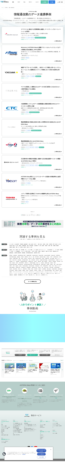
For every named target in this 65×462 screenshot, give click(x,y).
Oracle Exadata (25, 266)
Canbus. (48, 257)
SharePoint (25, 269)
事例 (8, 4)
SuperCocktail (54, 269)
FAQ (24, 4)
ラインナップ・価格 (4, 429)
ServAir (10, 269)
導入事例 (6, 7)
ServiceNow (15, 269)
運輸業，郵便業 (56, 246)
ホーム (3, 7)
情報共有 (43, 251)
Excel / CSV (15, 260)
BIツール (30, 257)
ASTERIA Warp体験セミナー (29, 429)
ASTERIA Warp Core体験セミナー (30, 430)
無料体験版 (26, 424)
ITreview (41, 435)
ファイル (60, 272)
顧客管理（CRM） (37, 253)
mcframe (42, 263)
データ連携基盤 (17, 251)
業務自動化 (11, 253)
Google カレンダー (59, 260)
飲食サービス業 (29, 247)
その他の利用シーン (50, 250)
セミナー (37, 4)
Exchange (19, 260)
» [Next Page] (38, 215)
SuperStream (60, 269)
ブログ (18, 4)
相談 (52, 4)
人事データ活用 (34, 251)
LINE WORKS (21, 263)
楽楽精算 (15, 275)
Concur (60, 257)
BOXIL (41, 439)
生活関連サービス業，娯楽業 (39, 246)
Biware (22, 257)
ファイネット (55, 272)
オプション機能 (4, 426)
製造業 (46, 246)
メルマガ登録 (3, 443)
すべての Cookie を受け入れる (41, 451)
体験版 (45, 4)
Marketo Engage (32, 263)
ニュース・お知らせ (4, 442)
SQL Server (49, 269)
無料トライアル (32, 355)
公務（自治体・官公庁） (33, 244)
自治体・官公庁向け (16, 435)
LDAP (17, 263)
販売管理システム (44, 275)
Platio (50, 266)
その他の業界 (16, 244)
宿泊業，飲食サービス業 (13, 246)
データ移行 (11, 251)
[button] (4, 454)
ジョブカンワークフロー (39, 272)
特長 (2, 425)
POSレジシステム (58, 266)
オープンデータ (25, 272)
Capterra (41, 438)
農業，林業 (50, 246)
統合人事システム (32, 275)
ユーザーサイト (42, 1)
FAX (29, 260)
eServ (10, 260)
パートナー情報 (55, 424)
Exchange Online (25, 260)
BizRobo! (26, 257)
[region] (28, 453)
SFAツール (20, 269)
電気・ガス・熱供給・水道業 (21, 247)
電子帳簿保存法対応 (29, 253)
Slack (32, 269)
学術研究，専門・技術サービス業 (55, 244)
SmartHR (35, 269)
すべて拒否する (41, 454)
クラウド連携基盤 (16, 429)
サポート (30, 4)
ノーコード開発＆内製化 (17, 430)
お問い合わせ (60, 1)
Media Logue (47, 263)
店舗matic (11, 275)
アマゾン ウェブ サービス (17, 272)
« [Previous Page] (23, 215)
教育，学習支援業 (30, 246)
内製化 (39, 251)
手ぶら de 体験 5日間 (30, 425)
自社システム (38, 275)
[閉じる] (51, 449)
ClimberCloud (55, 257)
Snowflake (44, 269)
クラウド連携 (30, 250)
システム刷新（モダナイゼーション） (39, 250)
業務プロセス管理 (49, 251)
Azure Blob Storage (12, 257)
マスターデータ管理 (18, 425)
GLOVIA (37, 260)
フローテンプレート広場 (5, 428)
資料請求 (54, 1)
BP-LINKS (37, 257)
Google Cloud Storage (43, 260)
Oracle (20, 266)
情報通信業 (24, 246)
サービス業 (11, 244)
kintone (13, 263)
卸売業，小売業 (45, 244)
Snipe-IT (39, 269)
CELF (51, 257)
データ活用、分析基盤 (59, 250)
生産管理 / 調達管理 (17, 253)
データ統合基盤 (17, 426)
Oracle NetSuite (31, 266)
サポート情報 (55, 434)
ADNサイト (24, 1)
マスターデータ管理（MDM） (26, 251)
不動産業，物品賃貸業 (24, 244)
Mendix (51, 263)
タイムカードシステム (48, 272)
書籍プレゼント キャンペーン (29, 431)
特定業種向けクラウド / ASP (23, 275)
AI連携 (10, 250)
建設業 (20, 246)
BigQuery (18, 257)
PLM (53, 266)
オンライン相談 (45, 355)
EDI (19, 250)
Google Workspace (51, 260)
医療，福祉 (40, 244)
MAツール (38, 263)
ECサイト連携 (15, 250)
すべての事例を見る (32, 282)
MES (55, 263)
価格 (13, 4)
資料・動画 (61, 4)
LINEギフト (27, 263)
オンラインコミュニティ (33, 1)
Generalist (33, 260)
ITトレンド (42, 437)
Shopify (29, 269)
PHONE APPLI (45, 266)
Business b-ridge (42, 257)
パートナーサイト (48, 1)
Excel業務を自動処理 (16, 431)
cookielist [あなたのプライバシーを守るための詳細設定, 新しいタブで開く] (23, 454)
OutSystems (37, 266)
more (62, 361)
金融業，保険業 (12, 247)
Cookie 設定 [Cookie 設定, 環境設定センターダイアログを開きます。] (41, 457)
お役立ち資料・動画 (4, 435)
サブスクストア (31, 272)
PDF (41, 266)
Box (33, 257)
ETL (26, 250)
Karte (10, 263)
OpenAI (17, 266)
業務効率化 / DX (55, 251)
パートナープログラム (56, 425)
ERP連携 (22, 250)
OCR (14, 266)
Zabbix (10, 272)
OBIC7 (10, 266)
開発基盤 (23, 253)
